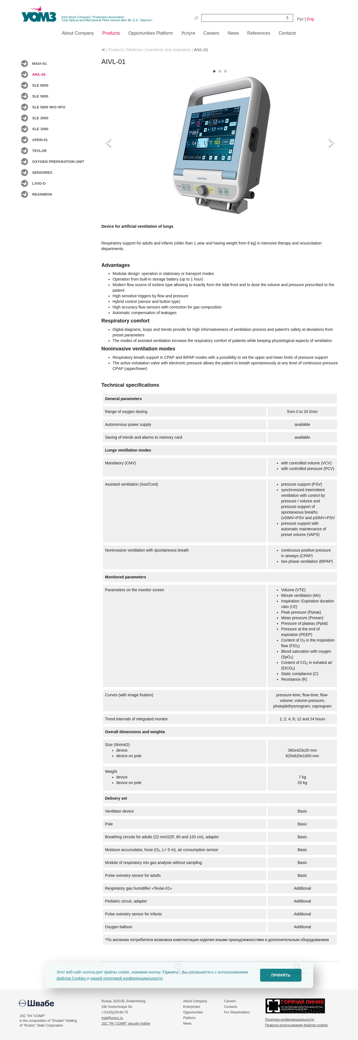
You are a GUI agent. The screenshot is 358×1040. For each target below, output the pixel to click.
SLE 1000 (40, 129)
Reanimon (42, 194)
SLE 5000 (40, 96)
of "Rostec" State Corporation (41, 1025)
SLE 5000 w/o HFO (48, 107)
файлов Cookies (71, 978)
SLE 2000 (40, 118)
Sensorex (42, 172)
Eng (310, 19)
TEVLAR (39, 151)
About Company (195, 1001)
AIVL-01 (39, 74)
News (187, 1023)
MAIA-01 (39, 63)
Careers (230, 1001)
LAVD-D (39, 183)
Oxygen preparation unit (58, 162)
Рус (300, 19)
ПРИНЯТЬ (280, 975)
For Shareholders (237, 1012)
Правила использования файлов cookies (296, 1025)
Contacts (230, 1007)
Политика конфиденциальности (289, 1020)
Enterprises (191, 1007)
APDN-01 (40, 140)
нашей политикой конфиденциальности (126, 978)
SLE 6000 (40, 85)
